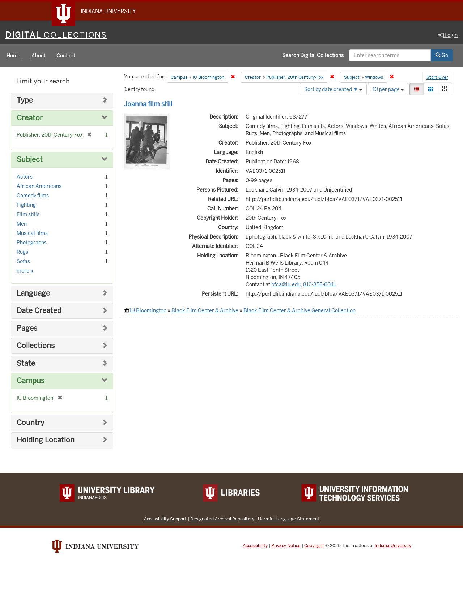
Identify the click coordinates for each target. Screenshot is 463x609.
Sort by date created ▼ (333, 89)
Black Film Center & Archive (204, 310)
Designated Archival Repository (222, 519)
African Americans (39, 186)
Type (25, 100)
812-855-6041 (319, 284)
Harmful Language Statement (288, 519)
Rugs (22, 252)
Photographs (32, 242)
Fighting (26, 205)
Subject (30, 159)
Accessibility (255, 546)
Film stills (28, 214)
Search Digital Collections (313, 55)
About (38, 55)
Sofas (23, 261)
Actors (25, 176)
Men (22, 223)
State (26, 363)
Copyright (314, 546)
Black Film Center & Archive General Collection (299, 310)
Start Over (437, 77)
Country (30, 422)
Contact (65, 55)
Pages (27, 328)
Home (14, 55)
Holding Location (46, 440)
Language (33, 293)
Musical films (32, 233)
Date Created (39, 310)
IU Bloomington (148, 310)
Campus (30, 380)
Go (442, 55)
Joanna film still (148, 104)
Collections (36, 345)
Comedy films (33, 195)
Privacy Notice (286, 546)
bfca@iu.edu (286, 284)
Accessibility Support (165, 519)
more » (25, 270)
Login (448, 35)
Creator (30, 118)
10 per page (388, 89)
